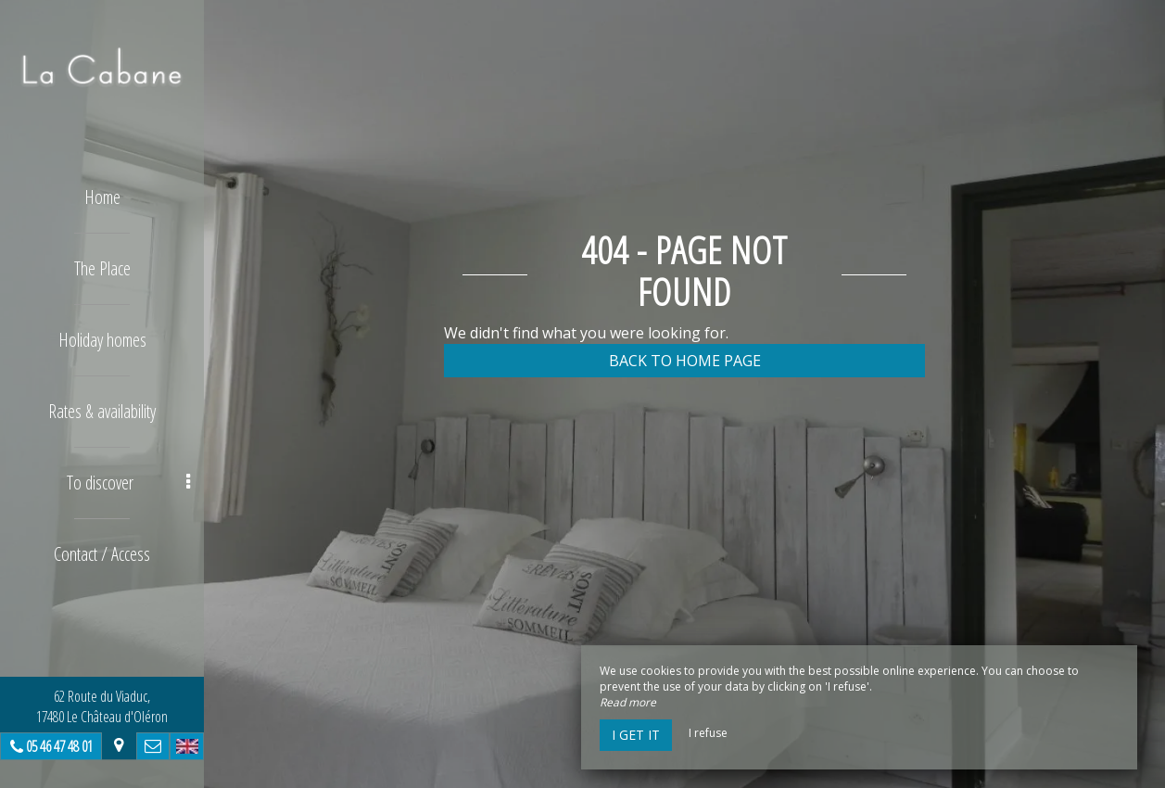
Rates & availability (102, 411)
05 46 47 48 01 (59, 746)
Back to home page (685, 360)
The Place (102, 268)
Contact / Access (102, 553)
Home (102, 197)
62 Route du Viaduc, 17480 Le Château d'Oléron (102, 706)
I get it (636, 735)
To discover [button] (128, 482)
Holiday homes (102, 339)
